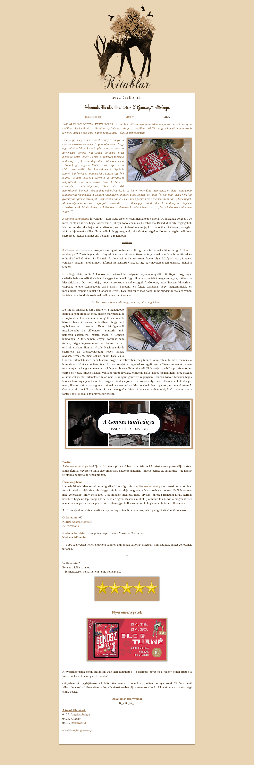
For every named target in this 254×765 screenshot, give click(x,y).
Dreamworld (78, 722)
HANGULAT (93, 117)
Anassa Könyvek (82, 521)
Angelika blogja (80, 714)
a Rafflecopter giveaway (77, 730)
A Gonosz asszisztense (76, 250)
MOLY (129, 117)
